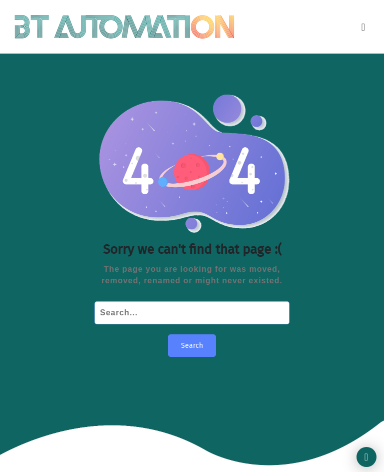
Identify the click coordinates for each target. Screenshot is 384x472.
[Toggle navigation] (363, 27)
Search (192, 345)
